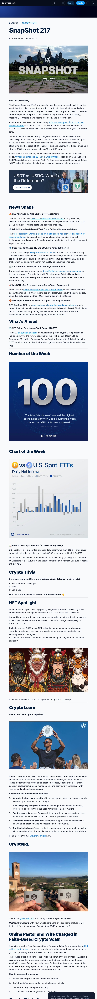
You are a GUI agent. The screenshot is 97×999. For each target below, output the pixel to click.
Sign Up (80, 3)
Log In (70, 3)
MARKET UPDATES (29, 23)
